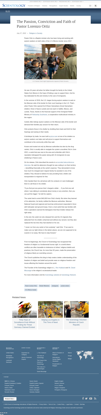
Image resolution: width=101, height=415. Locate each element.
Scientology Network (68, 275)
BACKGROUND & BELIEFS (41, 348)
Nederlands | (10, 390)
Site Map (82, 404)
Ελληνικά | (34, 385)
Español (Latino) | (36, 383)
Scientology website (52, 275)
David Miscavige (41, 371)
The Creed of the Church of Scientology (42, 362)
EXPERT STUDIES (26, 347)
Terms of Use (52, 404)
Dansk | (34, 381)
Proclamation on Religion (57, 365)
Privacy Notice (43, 404)
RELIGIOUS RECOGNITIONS (10, 348)
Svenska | (35, 392)
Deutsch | (59, 383)
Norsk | (34, 390)
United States (10, 352)
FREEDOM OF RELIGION (55, 348)
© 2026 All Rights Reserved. (21, 404)
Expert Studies (63, 6)
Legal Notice (69, 404)
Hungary (70, 355)
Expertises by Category (25, 353)
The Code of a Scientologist (41, 367)
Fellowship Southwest (39, 114)
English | (59, 381)
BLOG (8, 11)
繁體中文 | (10, 381)
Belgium (70, 358)
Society (78, 6)
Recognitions (53, 6)
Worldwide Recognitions (10, 356)
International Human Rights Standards (56, 359)
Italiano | (9, 387)
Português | (61, 390)
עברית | (59, 385)
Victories (44, 6)
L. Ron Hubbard (59, 268)
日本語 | (34, 387)
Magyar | (60, 387)
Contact (76, 404)
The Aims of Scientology (40, 356)
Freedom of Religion (34, 6)
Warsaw (70, 352)
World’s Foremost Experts (27, 358)
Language (6, 376)
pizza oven (54, 136)
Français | (9, 385)
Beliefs (72, 6)
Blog (69, 347)
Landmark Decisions (9, 361)
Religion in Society (35, 33)
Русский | (9, 392)
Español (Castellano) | (13, 383)
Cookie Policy (61, 404)
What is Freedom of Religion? (58, 353)
